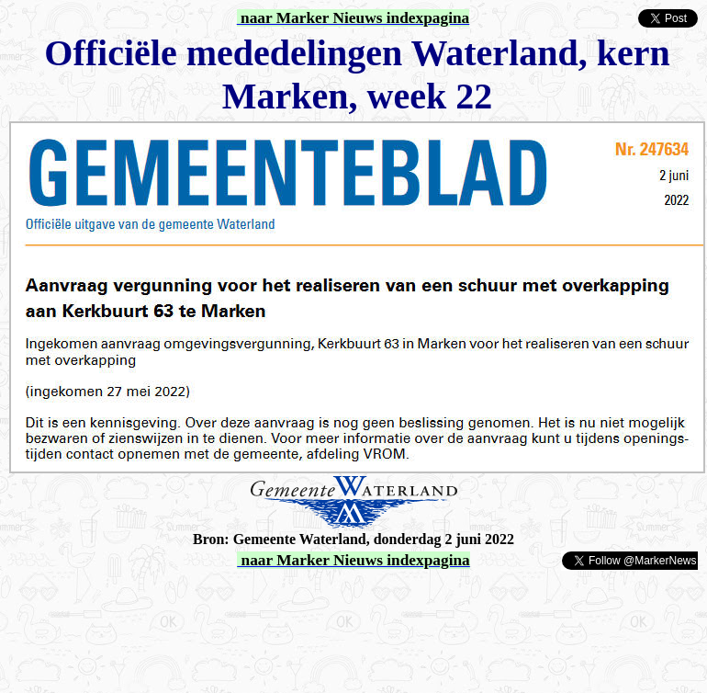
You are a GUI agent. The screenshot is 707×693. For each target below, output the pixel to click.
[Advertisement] (222, 599)
